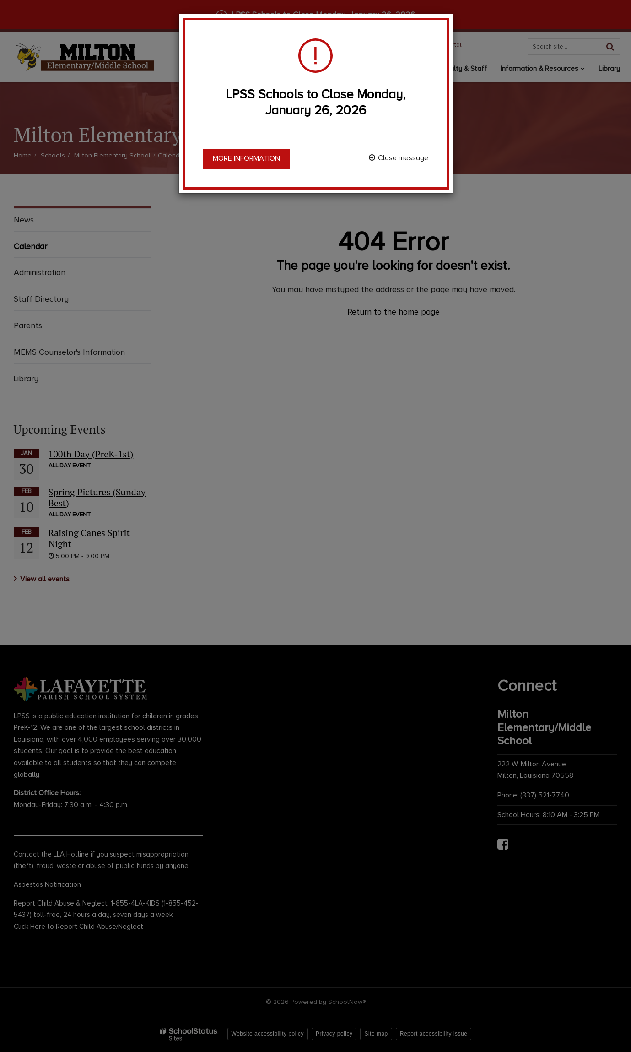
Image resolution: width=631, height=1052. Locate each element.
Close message (403, 158)
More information (246, 158)
